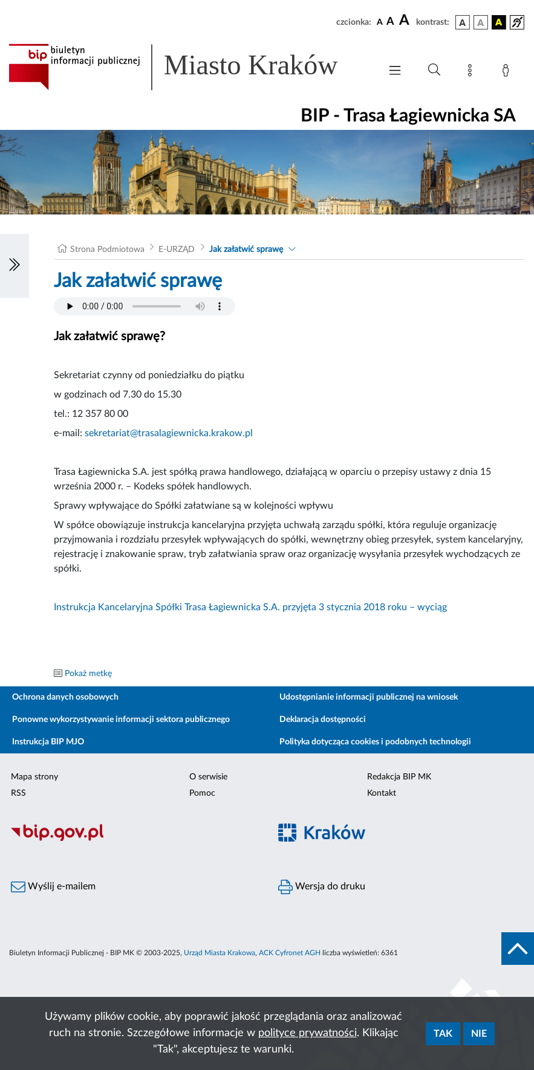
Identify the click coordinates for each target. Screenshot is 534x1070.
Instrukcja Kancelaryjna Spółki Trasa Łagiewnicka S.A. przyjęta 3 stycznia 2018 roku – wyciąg (250, 607)
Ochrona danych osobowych (65, 697)
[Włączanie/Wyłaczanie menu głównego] (395, 71)
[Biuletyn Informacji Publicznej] (133, 839)
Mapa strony (34, 777)
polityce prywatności (307, 1033)
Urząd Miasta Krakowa (219, 952)
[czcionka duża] (406, 20)
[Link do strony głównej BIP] (188, 67)
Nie (479, 1034)
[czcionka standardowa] (380, 22)
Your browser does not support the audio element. (144, 306)
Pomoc (202, 793)
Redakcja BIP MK (399, 777)
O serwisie (208, 777)
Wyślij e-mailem (53, 887)
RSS (18, 793)
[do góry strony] (517, 948)
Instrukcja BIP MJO (48, 742)
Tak (443, 1034)
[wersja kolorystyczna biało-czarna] (481, 22)
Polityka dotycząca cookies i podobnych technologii (375, 742)
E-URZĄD (176, 249)
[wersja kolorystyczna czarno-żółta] (499, 22)
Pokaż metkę (88, 673)
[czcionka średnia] (390, 22)
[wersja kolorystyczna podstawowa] (463, 22)
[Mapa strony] (472, 72)
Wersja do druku (321, 887)
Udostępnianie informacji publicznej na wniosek (368, 697)
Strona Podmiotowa (107, 249)
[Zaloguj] (508, 72)
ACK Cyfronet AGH (290, 952)
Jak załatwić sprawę (246, 249)
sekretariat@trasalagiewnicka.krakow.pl (169, 433)
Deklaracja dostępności (322, 719)
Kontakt (381, 793)
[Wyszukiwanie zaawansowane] (434, 70)
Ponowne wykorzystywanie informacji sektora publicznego (121, 719)
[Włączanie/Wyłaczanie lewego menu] (14, 266)
